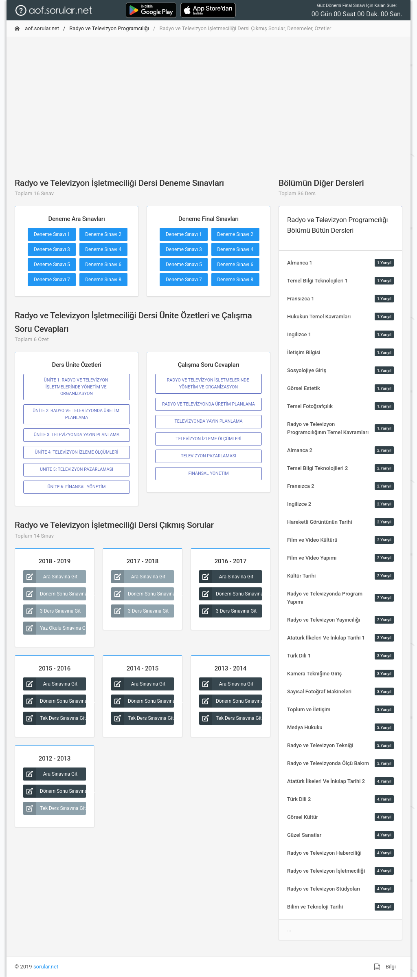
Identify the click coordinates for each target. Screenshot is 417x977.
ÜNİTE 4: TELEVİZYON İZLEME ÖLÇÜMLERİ (77, 452)
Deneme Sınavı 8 (103, 279)
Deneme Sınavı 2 (103, 234)
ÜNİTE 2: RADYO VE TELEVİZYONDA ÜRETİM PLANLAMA (76, 414)
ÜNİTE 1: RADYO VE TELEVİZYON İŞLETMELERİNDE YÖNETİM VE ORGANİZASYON (76, 386)
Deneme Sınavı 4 (103, 249)
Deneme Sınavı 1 (52, 234)
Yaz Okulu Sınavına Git (54, 628)
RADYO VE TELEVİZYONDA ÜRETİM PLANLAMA (208, 404)
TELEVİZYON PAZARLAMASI (208, 456)
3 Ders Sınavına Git (52, 611)
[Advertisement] (208, 101)
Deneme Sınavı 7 (52, 279)
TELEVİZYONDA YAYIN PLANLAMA (208, 421)
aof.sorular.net (37, 28)
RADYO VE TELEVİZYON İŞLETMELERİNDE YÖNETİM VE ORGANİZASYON (208, 383)
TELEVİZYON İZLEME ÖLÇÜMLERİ (208, 438)
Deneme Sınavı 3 (52, 249)
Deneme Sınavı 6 (103, 264)
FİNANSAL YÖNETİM (208, 473)
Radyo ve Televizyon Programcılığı (109, 28)
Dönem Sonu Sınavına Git (54, 593)
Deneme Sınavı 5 (52, 264)
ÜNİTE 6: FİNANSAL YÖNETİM (77, 487)
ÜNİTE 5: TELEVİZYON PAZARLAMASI (76, 469)
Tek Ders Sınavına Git (54, 718)
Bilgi (385, 967)
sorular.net (45, 967)
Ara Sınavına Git (50, 576)
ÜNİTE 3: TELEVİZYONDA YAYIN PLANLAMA (77, 434)
